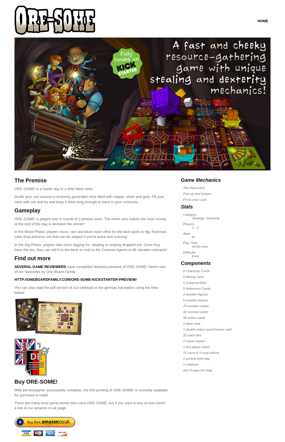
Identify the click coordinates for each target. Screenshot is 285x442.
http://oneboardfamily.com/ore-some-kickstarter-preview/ (75, 279)
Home (262, 21)
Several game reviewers (40, 267)
